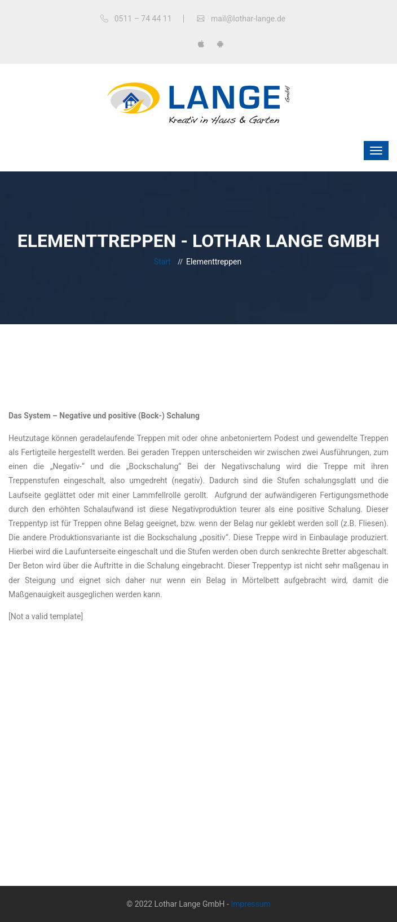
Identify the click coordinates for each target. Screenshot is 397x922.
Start (162, 261)
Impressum (250, 903)
